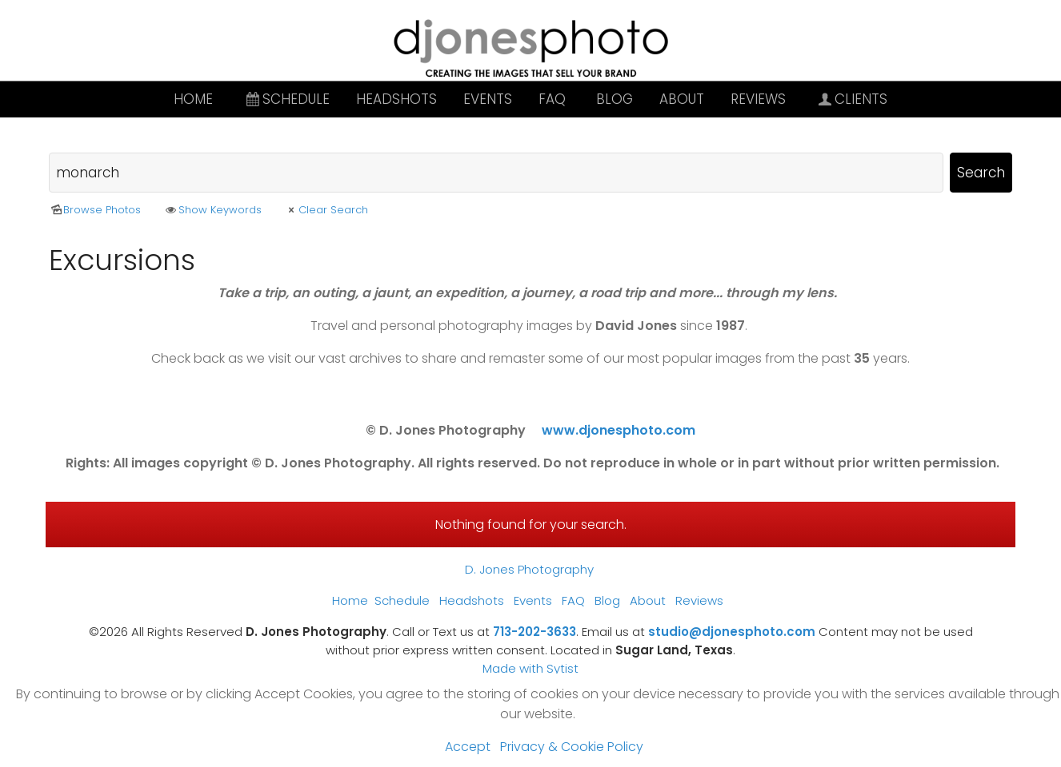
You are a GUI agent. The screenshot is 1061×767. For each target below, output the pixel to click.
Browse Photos (95, 209)
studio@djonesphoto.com (731, 631)
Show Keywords (212, 209)
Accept (467, 746)
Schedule (286, 99)
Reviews (758, 99)
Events (487, 99)
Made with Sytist (530, 668)
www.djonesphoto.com (618, 430)
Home (193, 99)
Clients (852, 99)
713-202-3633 (534, 631)
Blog (614, 99)
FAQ (552, 99)
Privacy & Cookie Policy (571, 746)
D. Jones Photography (529, 569)
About (681, 99)
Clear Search (326, 209)
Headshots (396, 99)
